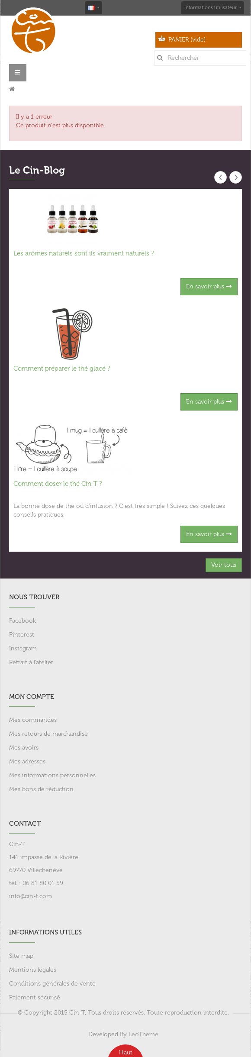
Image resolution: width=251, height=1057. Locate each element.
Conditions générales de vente (52, 983)
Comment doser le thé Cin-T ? (57, 484)
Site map (21, 956)
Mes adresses (27, 761)
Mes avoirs (24, 747)
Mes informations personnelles (52, 775)
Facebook (22, 620)
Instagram (23, 648)
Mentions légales (32, 969)
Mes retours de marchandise (48, 733)
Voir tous (223, 565)
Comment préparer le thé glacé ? (61, 368)
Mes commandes (33, 720)
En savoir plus (209, 286)
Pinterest (21, 634)
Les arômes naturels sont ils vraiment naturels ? (83, 253)
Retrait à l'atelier (31, 662)
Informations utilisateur (212, 7)
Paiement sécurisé (34, 997)
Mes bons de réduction (41, 789)
